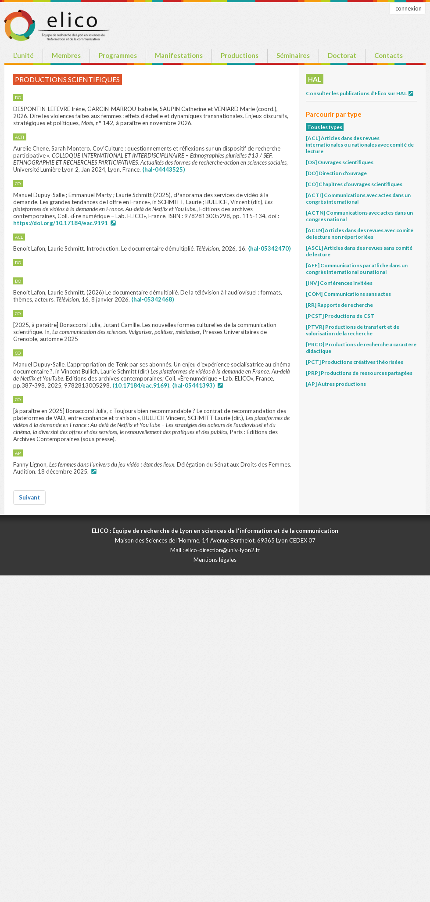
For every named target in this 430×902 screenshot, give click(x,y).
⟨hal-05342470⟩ (269, 248)
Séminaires (293, 55)
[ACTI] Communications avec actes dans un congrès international (358, 198)
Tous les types (324, 127)
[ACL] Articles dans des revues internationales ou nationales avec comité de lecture (360, 145)
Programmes (118, 55)
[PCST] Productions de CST (340, 316)
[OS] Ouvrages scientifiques (339, 162)
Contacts (388, 55)
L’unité (23, 55)
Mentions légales (215, 559)
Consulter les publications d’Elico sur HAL (360, 93)
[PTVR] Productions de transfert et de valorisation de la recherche (352, 330)
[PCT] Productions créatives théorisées (354, 362)
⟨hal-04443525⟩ (163, 169)
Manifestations (179, 55)
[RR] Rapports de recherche (339, 305)
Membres (66, 55)
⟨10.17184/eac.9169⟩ (140, 385)
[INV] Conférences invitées (339, 283)
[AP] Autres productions (336, 384)
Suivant (29, 497)
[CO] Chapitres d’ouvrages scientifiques (354, 184)
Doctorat (342, 55)
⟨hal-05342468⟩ (152, 299)
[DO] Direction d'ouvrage (336, 173)
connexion (408, 8)
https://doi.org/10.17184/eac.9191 (60, 222)
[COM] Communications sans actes (348, 294)
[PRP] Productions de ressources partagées (359, 373)
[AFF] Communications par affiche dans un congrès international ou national (357, 268)
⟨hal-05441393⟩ (193, 385)
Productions (239, 55)
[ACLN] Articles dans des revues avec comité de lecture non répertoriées (359, 233)
